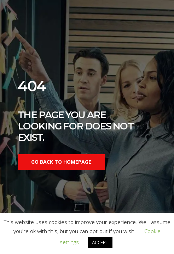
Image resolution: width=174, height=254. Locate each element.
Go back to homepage (61, 161)
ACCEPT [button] (100, 242)
